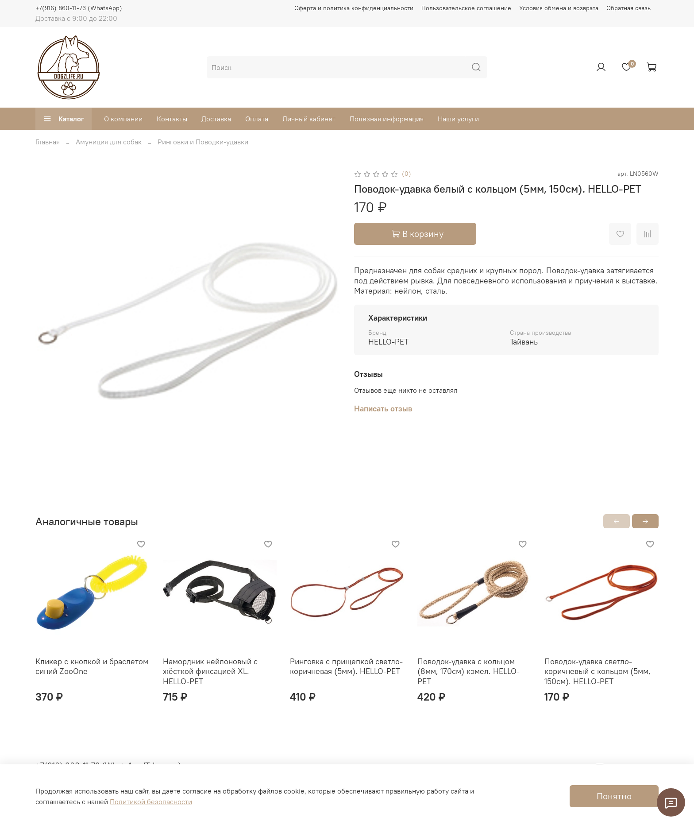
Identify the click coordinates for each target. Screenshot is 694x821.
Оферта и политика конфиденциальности (353, 8)
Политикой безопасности (151, 801)
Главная (47, 141)
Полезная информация (387, 118)
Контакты (172, 118)
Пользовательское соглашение (466, 8)
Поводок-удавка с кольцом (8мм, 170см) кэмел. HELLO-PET (468, 671)
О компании (123, 118)
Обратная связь (628, 8)
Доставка (216, 118)
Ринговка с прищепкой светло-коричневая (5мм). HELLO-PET (346, 666)
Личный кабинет (308, 118)
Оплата (256, 118)
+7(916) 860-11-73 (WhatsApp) (78, 8)
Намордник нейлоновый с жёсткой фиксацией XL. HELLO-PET (210, 671)
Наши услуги (458, 118)
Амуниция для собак (109, 141)
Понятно (614, 796)
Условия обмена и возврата (558, 8)
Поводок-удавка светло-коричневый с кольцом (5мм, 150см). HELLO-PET (597, 671)
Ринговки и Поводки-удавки (203, 141)
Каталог (63, 118)
